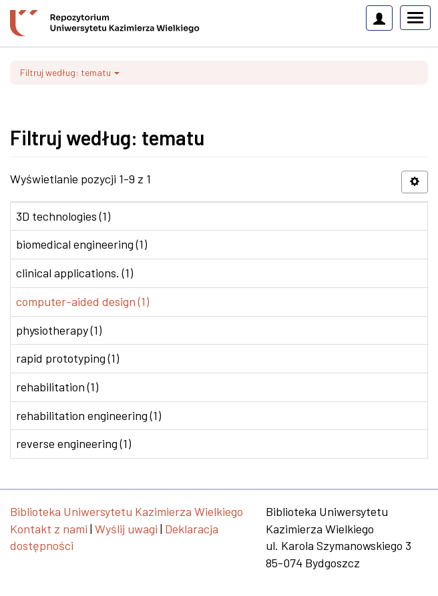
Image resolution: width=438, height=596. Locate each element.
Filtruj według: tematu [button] (70, 72)
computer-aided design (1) (82, 301)
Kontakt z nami (48, 528)
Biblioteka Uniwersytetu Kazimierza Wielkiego (126, 511)
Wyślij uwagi (126, 528)
